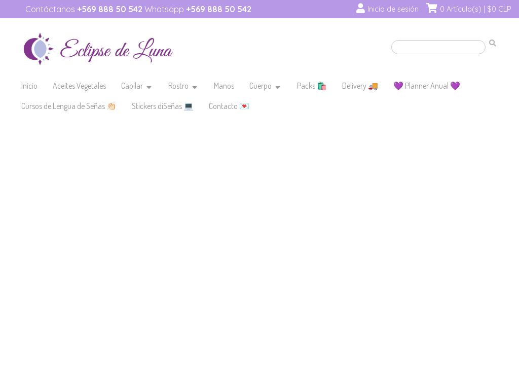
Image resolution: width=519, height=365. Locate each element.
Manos (224, 86)
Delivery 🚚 (360, 86)
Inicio (29, 86)
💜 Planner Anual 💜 (426, 86)
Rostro (178, 86)
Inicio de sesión (393, 9)
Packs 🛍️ (312, 86)
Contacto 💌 (229, 106)
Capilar (132, 86)
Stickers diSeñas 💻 (163, 106)
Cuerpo (260, 86)
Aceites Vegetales (79, 86)
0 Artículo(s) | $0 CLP (475, 9)
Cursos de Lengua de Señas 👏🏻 (69, 106)
